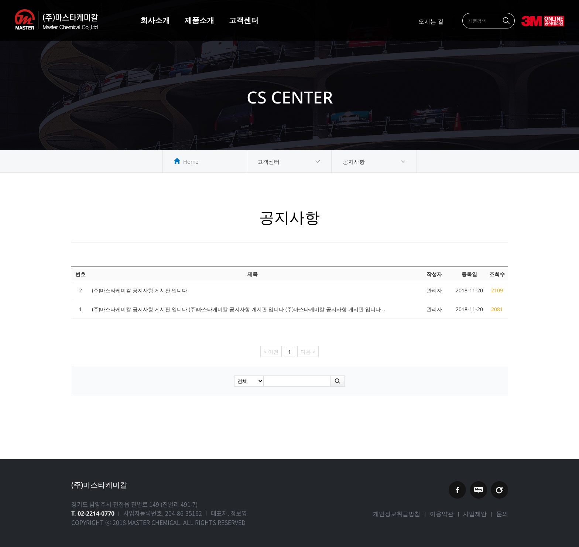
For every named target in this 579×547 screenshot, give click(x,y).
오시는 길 (430, 21)
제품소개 (199, 20)
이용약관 (441, 514)
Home (190, 161)
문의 (502, 514)
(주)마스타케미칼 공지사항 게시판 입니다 (139, 290)
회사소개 (155, 20)
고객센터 (243, 20)
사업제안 (475, 514)
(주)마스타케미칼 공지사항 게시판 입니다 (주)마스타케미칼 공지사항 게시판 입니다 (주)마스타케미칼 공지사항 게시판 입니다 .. (238, 309)
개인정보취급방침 (396, 514)
